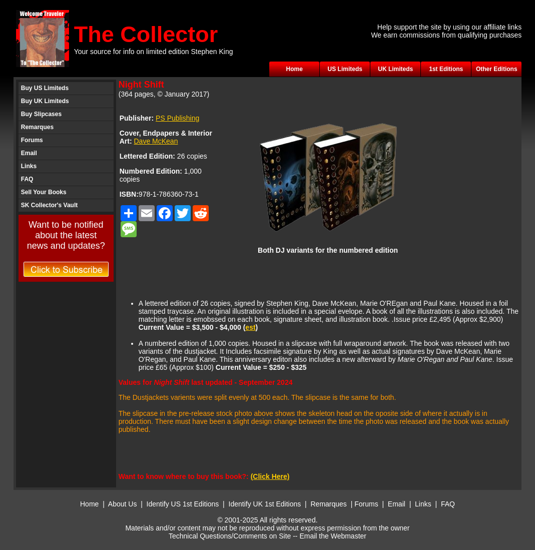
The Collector (146, 34)
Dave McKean (156, 141)
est (250, 327)
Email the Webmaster (332, 536)
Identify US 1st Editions (183, 504)
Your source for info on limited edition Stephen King (153, 52)
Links (29, 166)
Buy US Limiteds (45, 88)
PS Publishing (177, 118)
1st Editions (446, 69)
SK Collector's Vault (49, 205)
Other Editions (496, 69)
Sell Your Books (44, 192)
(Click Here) (270, 476)
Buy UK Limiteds (45, 101)
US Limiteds (345, 69)
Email (29, 153)
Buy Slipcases (41, 114)
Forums (32, 140)
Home (294, 69)
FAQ (27, 179)
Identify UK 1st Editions (266, 504)
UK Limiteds (395, 69)
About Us (122, 504)
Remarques (37, 127)
